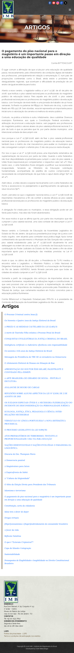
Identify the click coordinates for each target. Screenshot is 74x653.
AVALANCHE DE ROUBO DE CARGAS (22, 387)
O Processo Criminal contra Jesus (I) (21, 314)
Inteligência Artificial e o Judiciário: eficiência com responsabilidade (36, 345)
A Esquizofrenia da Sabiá (16, 472)
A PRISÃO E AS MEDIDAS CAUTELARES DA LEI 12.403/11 (31, 326)
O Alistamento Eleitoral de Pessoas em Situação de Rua (30, 363)
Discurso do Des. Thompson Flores (20, 454)
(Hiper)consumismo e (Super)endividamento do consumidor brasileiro (36, 524)
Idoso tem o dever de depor (17, 511)
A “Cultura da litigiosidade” (17, 478)
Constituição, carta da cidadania (20, 505)
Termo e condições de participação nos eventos (22, 636)
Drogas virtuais (12, 517)
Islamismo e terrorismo (15, 490)
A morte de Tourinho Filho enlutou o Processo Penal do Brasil (32, 332)
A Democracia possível (15, 460)
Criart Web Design (42, 649)
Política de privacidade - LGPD (15, 634)
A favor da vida (12, 530)
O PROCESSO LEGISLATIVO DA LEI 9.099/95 (26, 429)
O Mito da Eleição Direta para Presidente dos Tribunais (30, 484)
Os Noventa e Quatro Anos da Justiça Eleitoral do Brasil (30, 320)
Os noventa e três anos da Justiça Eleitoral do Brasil (28, 351)
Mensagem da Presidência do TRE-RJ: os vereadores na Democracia (35, 357)
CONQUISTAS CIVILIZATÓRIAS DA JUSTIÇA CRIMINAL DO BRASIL (36, 338)
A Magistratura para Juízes (17, 466)
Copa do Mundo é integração (18, 548)
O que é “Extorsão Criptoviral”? (19, 542)
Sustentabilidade (12, 554)
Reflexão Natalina (13, 536)
